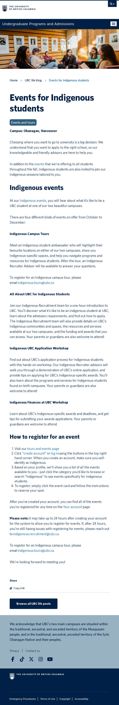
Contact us (33, 651)
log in (55, 453)
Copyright (64, 698)
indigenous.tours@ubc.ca (36, 283)
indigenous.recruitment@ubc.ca (36, 534)
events (39, 164)
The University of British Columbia (42, 8)
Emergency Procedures (23, 698)
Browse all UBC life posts (33, 603)
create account (34, 453)
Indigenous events (33, 200)
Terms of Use (47, 698)
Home (14, 80)
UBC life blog (33, 80)
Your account (72, 507)
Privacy (14, 651)
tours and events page (43, 449)
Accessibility (81, 698)
